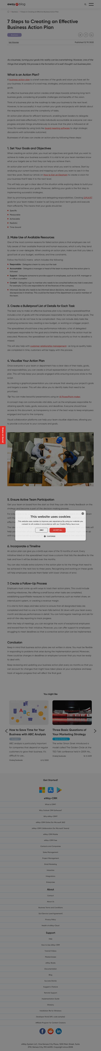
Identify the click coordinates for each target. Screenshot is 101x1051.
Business (15, 12)
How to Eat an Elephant (55, 174)
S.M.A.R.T (88, 197)
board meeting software (57, 128)
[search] (85, 4)
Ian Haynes (14, 42)
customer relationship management (48, 346)
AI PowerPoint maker (69, 396)
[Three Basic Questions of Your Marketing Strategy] (72, 728)
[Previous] (6, 730)
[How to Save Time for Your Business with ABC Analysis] (29, 731)
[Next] (95, 730)
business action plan (19, 79)
